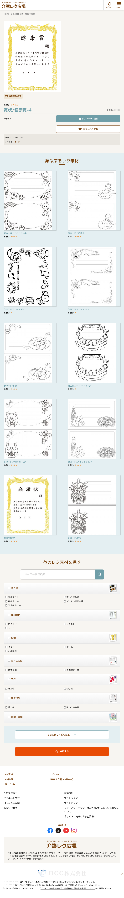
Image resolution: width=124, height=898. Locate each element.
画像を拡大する (15, 96)
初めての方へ (10, 792)
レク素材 (8, 774)
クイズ (10, 646)
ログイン (108, 7)
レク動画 (8, 779)
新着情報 (68, 792)
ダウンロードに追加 (90, 118)
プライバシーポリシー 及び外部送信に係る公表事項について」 (68, 888)
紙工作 (10, 688)
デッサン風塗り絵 (73, 601)
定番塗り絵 (12, 597)
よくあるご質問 (12, 802)
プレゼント (9, 784)
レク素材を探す (17, 14)
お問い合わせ (10, 807)
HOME (6, 14)
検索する (64, 751)
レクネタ (54, 774)
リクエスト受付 (12, 797)
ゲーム (68, 646)
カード (17, 142)
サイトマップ (71, 797)
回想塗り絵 (12, 601)
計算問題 (11, 650)
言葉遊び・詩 (71, 669)
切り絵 (68, 688)
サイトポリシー (72, 802)
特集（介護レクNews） (62, 779)
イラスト (69, 623)
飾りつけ (11, 623)
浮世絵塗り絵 (13, 605)
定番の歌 (11, 669)
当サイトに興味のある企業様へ (80, 816)
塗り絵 (10, 707)
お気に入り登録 (90, 128)
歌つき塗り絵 (71, 597)
